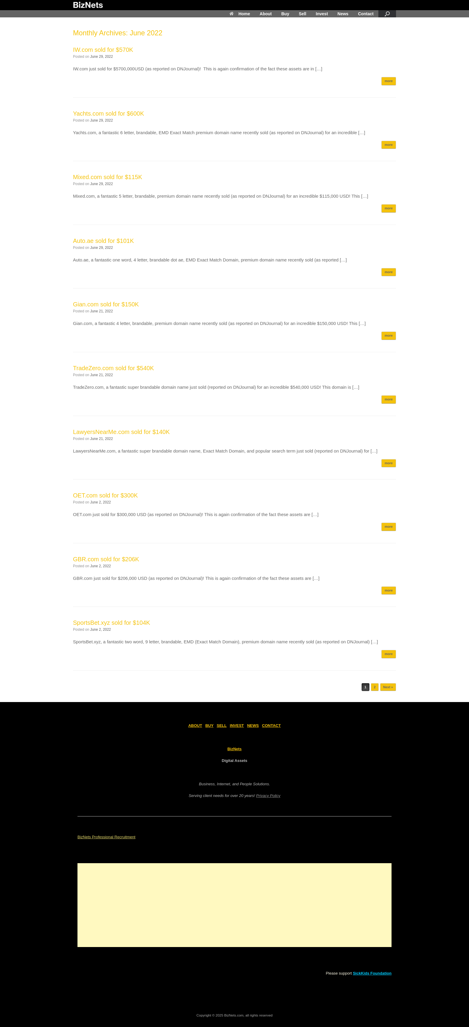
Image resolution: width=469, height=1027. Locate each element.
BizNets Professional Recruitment (106, 837)
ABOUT (195, 725)
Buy (285, 13)
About (266, 13)
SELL (222, 725)
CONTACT (271, 725)
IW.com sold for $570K (103, 49)
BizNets (234, 749)
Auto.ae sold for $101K (103, 241)
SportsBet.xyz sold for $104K (111, 622)
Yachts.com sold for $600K (108, 113)
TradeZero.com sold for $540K (113, 368)
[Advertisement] (234, 905)
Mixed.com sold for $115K (107, 177)
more (389, 81)
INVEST (237, 725)
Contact (366, 13)
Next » (388, 687)
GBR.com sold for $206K (106, 559)
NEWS (253, 725)
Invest (322, 13)
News (342, 13)
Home (239, 13)
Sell (302, 13)
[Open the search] (387, 13)
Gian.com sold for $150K (106, 304)
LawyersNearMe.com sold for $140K (121, 432)
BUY (209, 725)
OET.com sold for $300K (105, 495)
